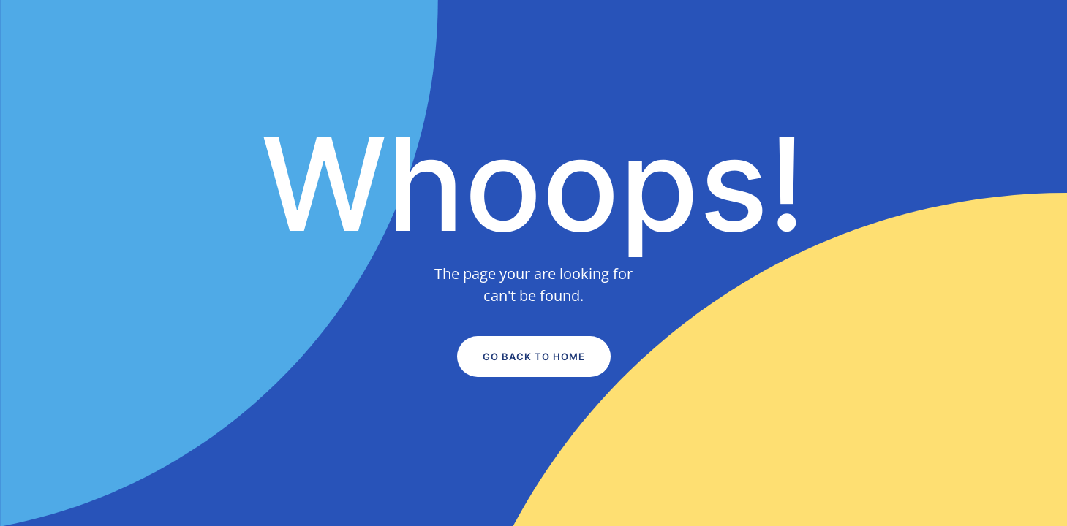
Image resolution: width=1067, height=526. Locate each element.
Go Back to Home (534, 356)
